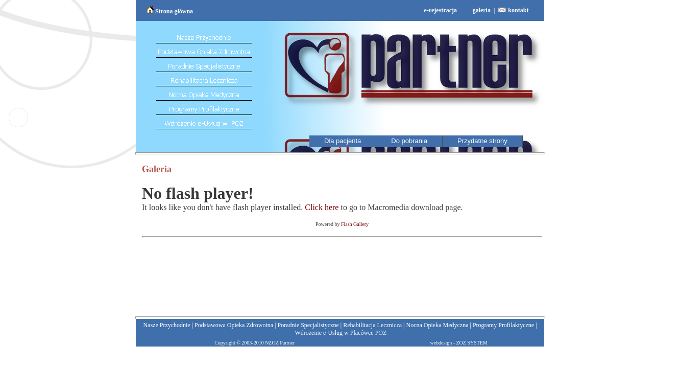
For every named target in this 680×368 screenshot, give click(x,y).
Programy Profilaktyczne (503, 325)
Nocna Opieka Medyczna (437, 325)
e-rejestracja (440, 10)
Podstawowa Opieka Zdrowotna (234, 325)
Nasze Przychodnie (166, 325)
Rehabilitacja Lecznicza (372, 325)
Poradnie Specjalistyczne (307, 325)
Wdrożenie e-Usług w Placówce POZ (340, 332)
